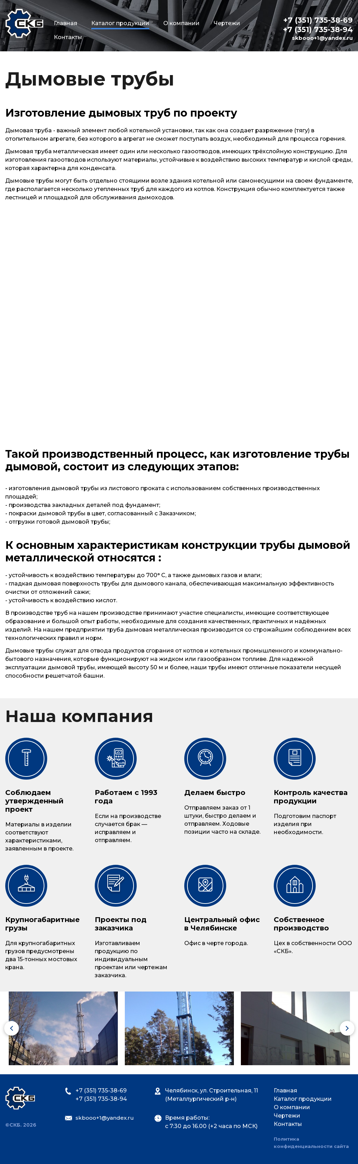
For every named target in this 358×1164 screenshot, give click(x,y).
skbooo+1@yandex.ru (322, 38)
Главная (65, 23)
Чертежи (227, 23)
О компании (181, 23)
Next (339, 1029)
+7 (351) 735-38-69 (318, 20)
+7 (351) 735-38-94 (318, 30)
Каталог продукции (303, 1099)
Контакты (68, 37)
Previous (4, 1029)
